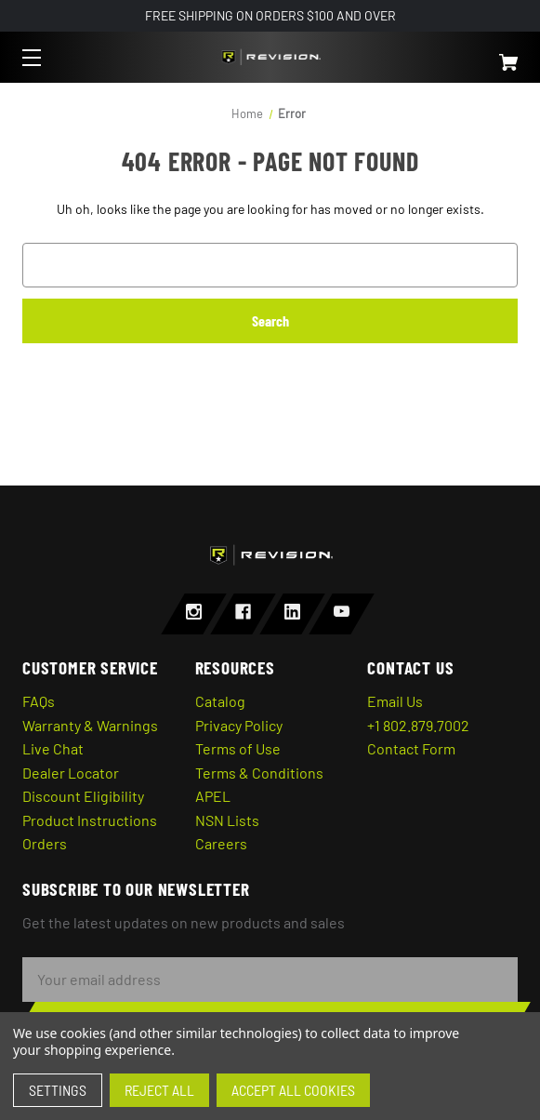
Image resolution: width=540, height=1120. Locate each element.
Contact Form (411, 748)
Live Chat (53, 748)
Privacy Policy (239, 725)
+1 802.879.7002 (418, 725)
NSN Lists (227, 820)
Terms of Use (238, 748)
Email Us (395, 701)
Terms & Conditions (259, 772)
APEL (212, 796)
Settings (57, 1090)
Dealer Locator (70, 772)
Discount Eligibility (83, 796)
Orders (44, 843)
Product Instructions (89, 820)
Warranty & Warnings (90, 725)
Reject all (159, 1090)
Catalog (220, 701)
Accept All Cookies (293, 1090)
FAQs (38, 701)
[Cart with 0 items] (468, 54)
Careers (221, 843)
